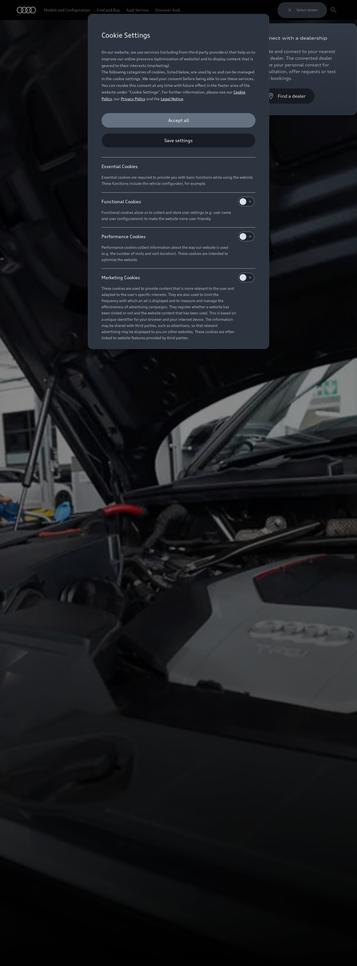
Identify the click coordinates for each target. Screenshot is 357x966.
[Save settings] (178, 140)
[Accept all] (178, 120)
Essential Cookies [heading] (120, 166)
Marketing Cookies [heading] (178, 277)
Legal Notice (172, 98)
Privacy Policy (133, 98)
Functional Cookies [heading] (178, 201)
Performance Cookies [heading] (178, 236)
